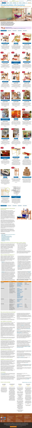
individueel (26, 364)
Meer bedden (25, 30)
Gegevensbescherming (23, 425)
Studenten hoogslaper (19, 284)
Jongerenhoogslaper (19, 283)
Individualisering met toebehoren (5, 239)
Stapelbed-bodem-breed (20, 291)
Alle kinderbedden (3, 30)
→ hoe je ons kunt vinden (10, 421)
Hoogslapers (9, 30)
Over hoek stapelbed (19, 289)
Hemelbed (18, 300)
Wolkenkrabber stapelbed (20, 296)
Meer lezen (5, 49)
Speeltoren (18, 301)
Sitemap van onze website (27, 421)
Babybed (18, 305)
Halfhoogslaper (19, 285)
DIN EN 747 (22, 325)
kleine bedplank (21, 28)
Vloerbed (18, 304)
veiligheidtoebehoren (19, 332)
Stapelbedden (14, 30)
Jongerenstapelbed (19, 292)
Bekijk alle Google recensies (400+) (27, 382)
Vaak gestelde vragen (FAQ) (27, 420)
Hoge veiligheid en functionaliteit (5, 237)
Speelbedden (20, 30)
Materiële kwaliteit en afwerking (5, 238)
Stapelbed (18, 288)
